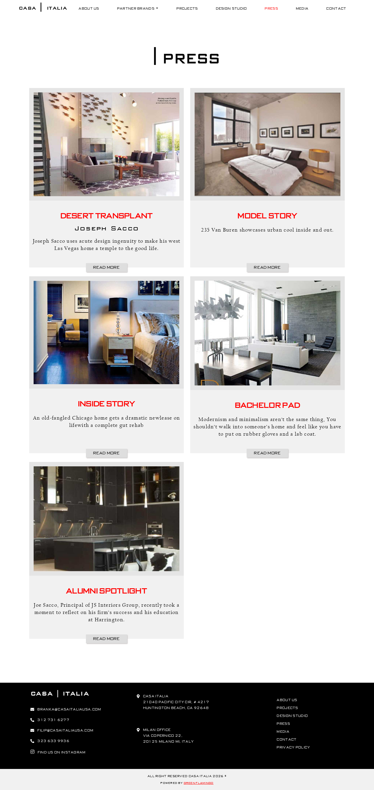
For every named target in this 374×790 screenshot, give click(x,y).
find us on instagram (58, 751)
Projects (187, 8)
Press (271, 8)
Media (302, 8)
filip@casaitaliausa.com (65, 730)
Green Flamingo (199, 783)
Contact (336, 8)
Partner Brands (138, 8)
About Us (89, 8)
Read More (106, 267)
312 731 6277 (53, 720)
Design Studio (231, 8)
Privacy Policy (293, 747)
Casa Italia (43, 8)
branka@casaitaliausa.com (69, 709)
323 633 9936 (53, 741)
